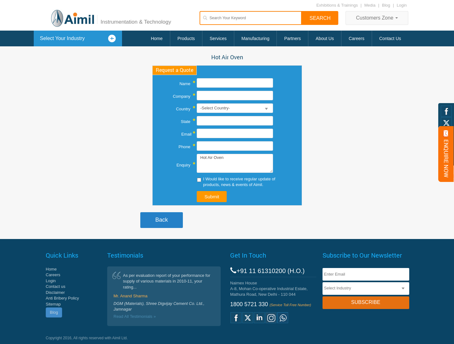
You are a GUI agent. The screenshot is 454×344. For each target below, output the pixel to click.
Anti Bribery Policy (62, 298)
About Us (325, 38)
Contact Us (390, 38)
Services (218, 38)
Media (370, 5)
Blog (386, 5)
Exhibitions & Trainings (337, 5)
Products (186, 38)
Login (402, 5)
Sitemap (53, 304)
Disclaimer (55, 292)
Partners (292, 38)
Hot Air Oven (235, 163)
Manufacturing (256, 38)
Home (156, 38)
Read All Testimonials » (135, 316)
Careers (356, 38)
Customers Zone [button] (377, 17)
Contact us (55, 286)
